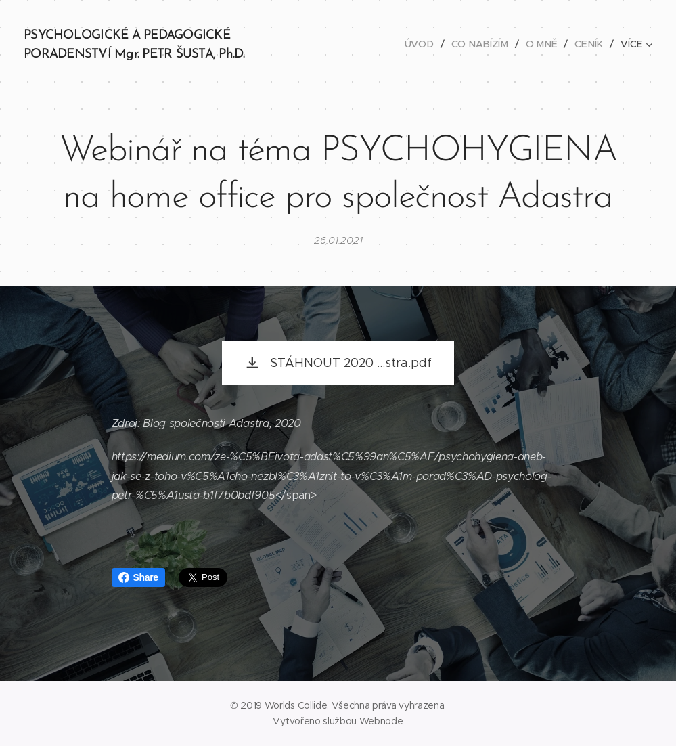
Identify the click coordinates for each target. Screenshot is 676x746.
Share (138, 577)
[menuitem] (425, 44)
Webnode (381, 721)
